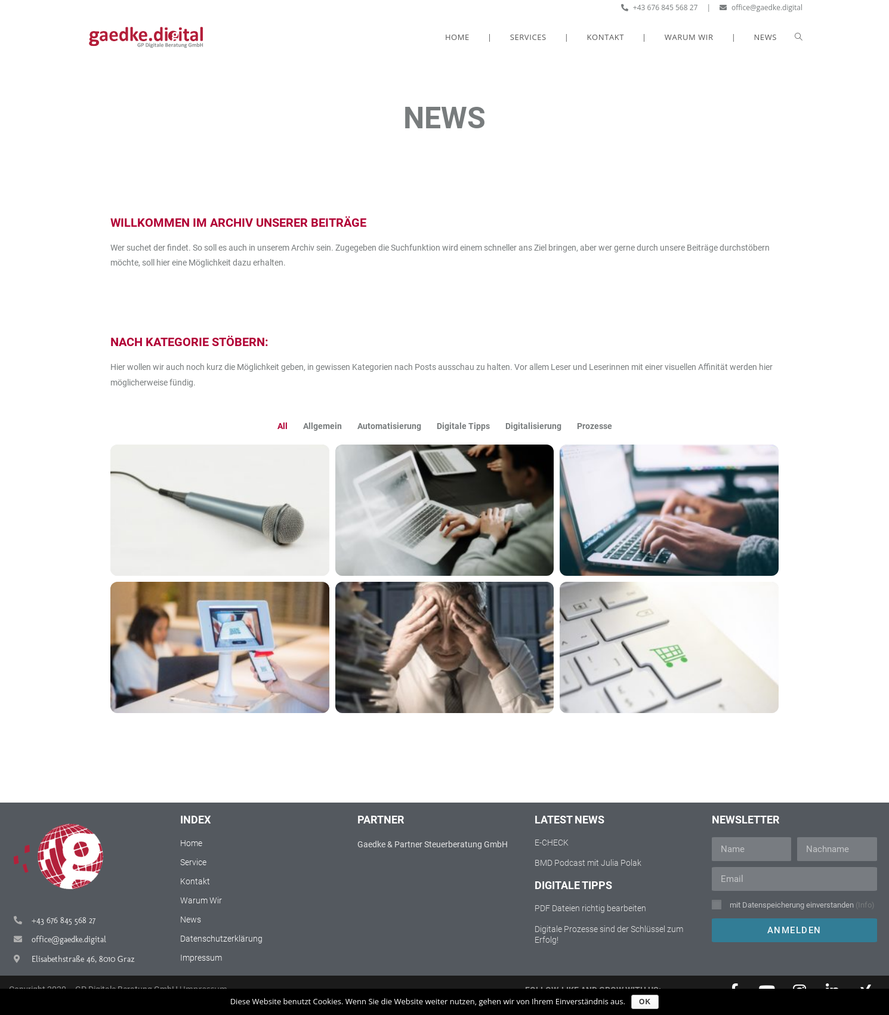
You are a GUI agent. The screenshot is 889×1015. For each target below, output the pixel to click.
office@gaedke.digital (761, 7)
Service (193, 862)
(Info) (865, 904)
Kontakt (195, 881)
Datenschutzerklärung (221, 938)
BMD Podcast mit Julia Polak (588, 863)
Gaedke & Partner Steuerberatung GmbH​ (432, 844)
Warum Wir (201, 900)
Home (191, 843)
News (190, 919)
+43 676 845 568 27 (659, 7)
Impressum (201, 957)
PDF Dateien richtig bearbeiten (590, 908)
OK (645, 1002)
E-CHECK (552, 842)
